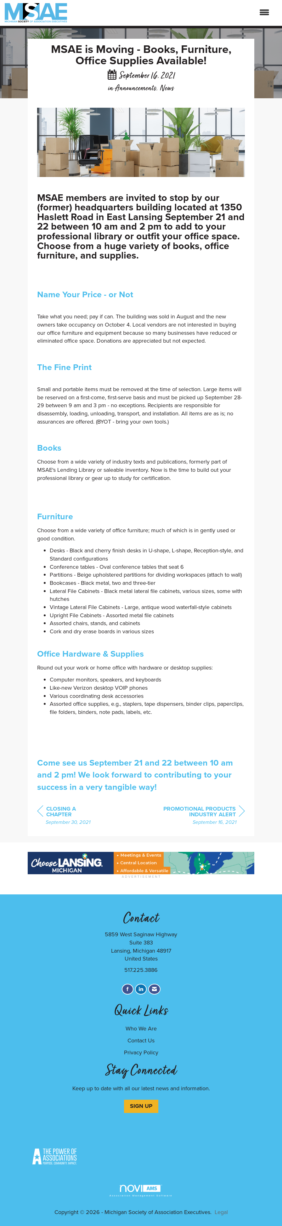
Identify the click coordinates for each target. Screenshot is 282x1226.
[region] (197, 816)
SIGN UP (141, 1106)
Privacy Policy (141, 1052)
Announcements (135, 88)
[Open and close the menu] (171, 13)
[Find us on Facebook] (127, 989)
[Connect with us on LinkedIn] (141, 989)
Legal (221, 1212)
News (167, 88)
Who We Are (141, 1028)
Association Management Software (141, 1191)
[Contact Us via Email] (154, 989)
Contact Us (141, 1040)
